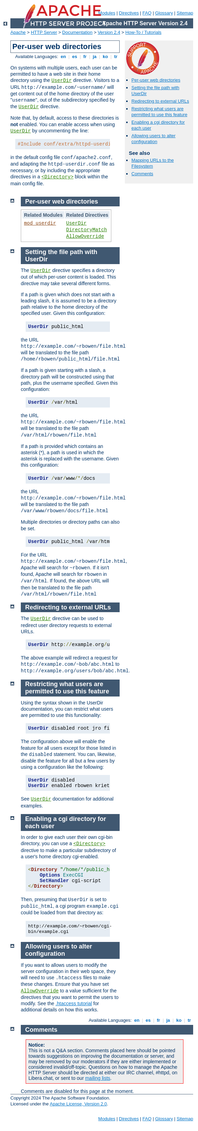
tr (116, 56)
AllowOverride (85, 236)
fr (85, 56)
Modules (106, 13)
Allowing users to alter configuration (153, 138)
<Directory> (57, 177)
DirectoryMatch (86, 230)
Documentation (77, 32)
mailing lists (97, 1078)
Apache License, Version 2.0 (78, 1103)
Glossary (164, 13)
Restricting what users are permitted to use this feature (159, 111)
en (63, 56)
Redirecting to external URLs (160, 101)
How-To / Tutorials (144, 32)
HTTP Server (44, 32)
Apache (18, 32)
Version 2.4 (109, 32)
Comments (142, 173)
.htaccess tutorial (73, 1003)
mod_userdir (40, 223)
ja (95, 56)
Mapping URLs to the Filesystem (152, 163)
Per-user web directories (155, 80)
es (74, 56)
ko (105, 56)
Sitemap (185, 13)
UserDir (61, 80)
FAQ (147, 13)
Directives (129, 13)
